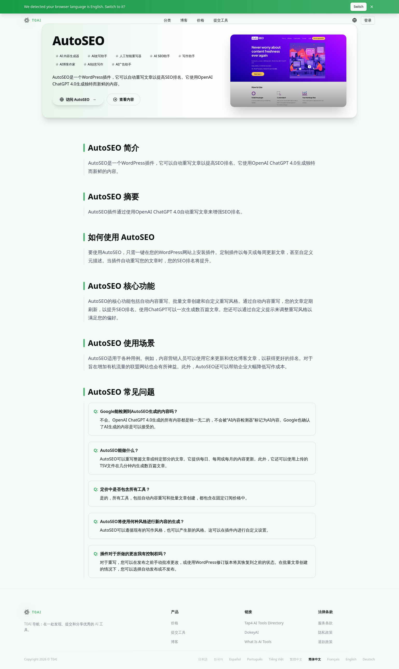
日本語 (203, 661)
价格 (200, 20)
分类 (167, 20)
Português (255, 661)
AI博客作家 (65, 65)
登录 (368, 20)
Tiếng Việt (276, 661)
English (351, 661)
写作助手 (186, 57)
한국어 (218, 661)
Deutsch (369, 661)
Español (235, 661)
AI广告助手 (121, 65)
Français (333, 661)
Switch (358, 6)
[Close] (372, 7)
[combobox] (354, 21)
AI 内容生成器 (67, 57)
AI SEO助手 (160, 57)
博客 (184, 20)
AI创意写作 (93, 65)
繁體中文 (296, 661)
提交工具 (221, 20)
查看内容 (123, 100)
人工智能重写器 (128, 57)
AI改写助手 (97, 57)
